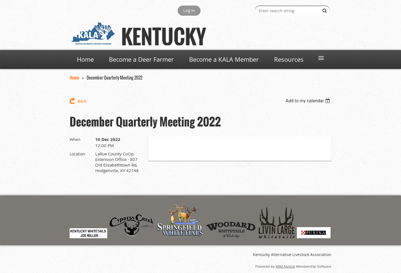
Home (74, 78)
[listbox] (308, 100)
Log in (189, 10)
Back (82, 101)
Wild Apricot (285, 266)
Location (77, 154)
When (75, 139)
